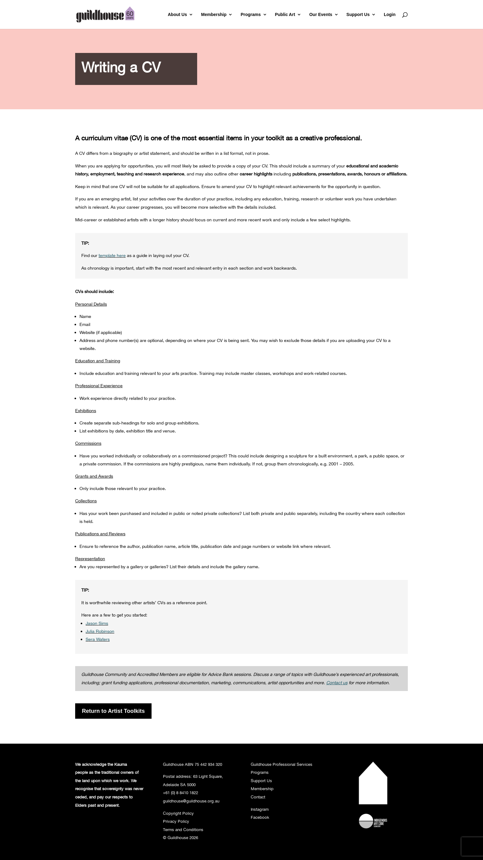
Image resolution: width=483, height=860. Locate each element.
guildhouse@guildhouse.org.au (191, 800)
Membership (213, 14)
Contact (258, 796)
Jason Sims (97, 623)
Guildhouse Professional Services (281, 764)
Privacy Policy (176, 821)
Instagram (260, 809)
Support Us (358, 14)
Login (390, 14)
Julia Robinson (100, 631)
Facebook (260, 817)
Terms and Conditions (183, 829)
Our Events (320, 14)
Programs (251, 14)
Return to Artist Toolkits (113, 711)
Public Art (285, 14)
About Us (177, 14)
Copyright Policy (178, 813)
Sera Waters (98, 639)
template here (112, 255)
